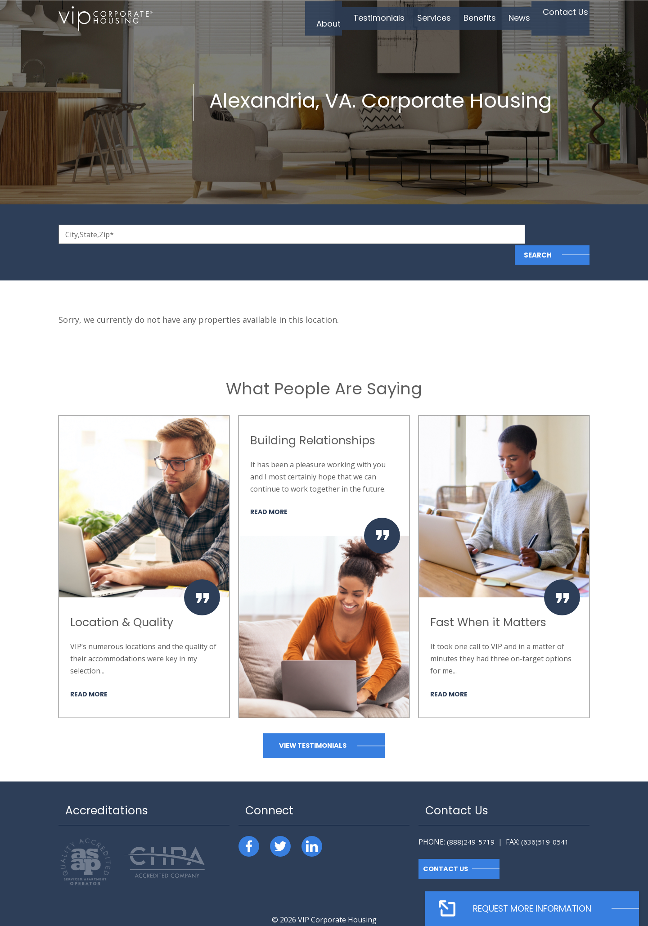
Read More (89, 673)
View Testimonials (312, 725)
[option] (144, 546)
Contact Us (446, 848)
